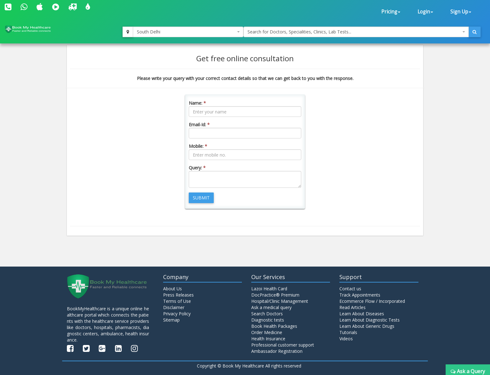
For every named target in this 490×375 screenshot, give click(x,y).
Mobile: (198, 146)
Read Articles (352, 307)
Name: (197, 103)
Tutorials (348, 332)
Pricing (390, 11)
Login (425, 11)
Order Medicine (266, 332)
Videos (346, 339)
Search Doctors (267, 314)
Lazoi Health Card (269, 289)
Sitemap (171, 320)
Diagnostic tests (267, 320)
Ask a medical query (271, 307)
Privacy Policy (177, 314)
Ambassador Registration (276, 351)
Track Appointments (359, 295)
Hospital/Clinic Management (279, 301)
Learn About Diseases (361, 314)
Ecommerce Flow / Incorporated (372, 301)
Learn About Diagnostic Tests (369, 320)
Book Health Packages (274, 326)
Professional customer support (282, 345)
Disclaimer (173, 307)
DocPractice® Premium (275, 295)
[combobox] (188, 32)
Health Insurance (268, 339)
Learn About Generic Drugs (366, 326)
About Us (172, 289)
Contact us (350, 289)
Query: (197, 168)
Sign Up (460, 11)
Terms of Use (177, 301)
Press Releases (178, 295)
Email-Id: (199, 125)
